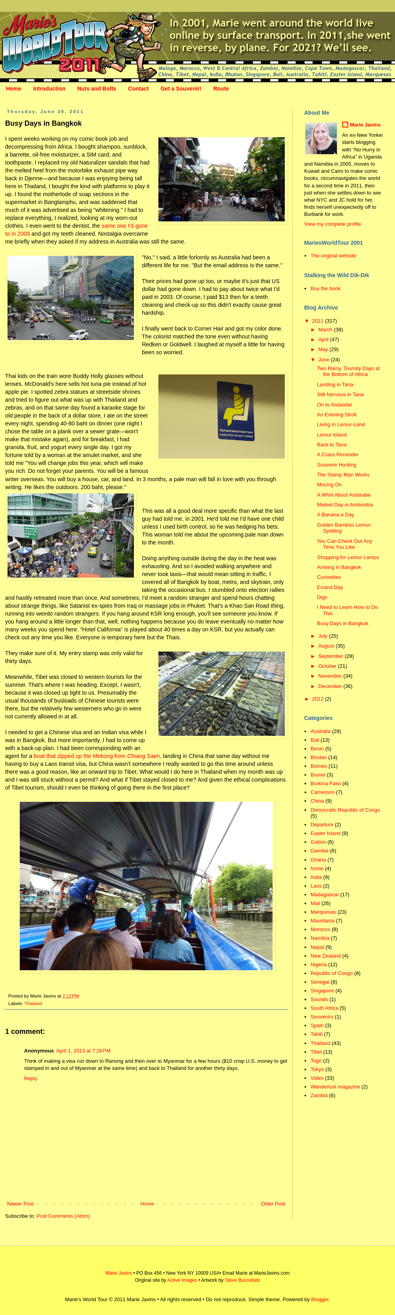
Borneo (318, 766)
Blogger (320, 1299)
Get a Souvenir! (180, 88)
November (331, 676)
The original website (333, 256)
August (327, 646)
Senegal (319, 982)
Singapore (322, 991)
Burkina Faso (325, 783)
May (323, 349)
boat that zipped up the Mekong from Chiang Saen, (97, 756)
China (317, 801)
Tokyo (317, 1069)
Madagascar (324, 894)
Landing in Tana (335, 384)
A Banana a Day (335, 515)
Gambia (319, 851)
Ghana (318, 860)
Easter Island (325, 833)
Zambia (318, 1095)
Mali (315, 903)
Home (13, 88)
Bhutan (318, 757)
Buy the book (325, 288)
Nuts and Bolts (97, 88)
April (324, 339)
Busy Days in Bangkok (342, 623)
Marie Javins (365, 125)
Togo (316, 1061)
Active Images (182, 1280)
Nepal (317, 947)
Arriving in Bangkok (339, 567)
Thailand (33, 1003)
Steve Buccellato (242, 1280)
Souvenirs (321, 1017)
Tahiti (316, 1034)
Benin (317, 749)
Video (317, 1078)
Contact (138, 88)
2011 (318, 321)
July (323, 636)
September (331, 656)
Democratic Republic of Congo (345, 810)
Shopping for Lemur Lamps (348, 557)
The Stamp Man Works (343, 475)
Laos (316, 886)
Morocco (320, 929)
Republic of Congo (331, 973)
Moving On (329, 484)
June (324, 360)
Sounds (319, 999)
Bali (314, 740)
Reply (30, 1078)
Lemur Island (331, 435)
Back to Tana (331, 445)
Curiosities (329, 577)
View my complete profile (332, 224)
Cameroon (322, 792)
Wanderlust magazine (335, 1087)
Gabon (318, 842)
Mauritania (322, 921)
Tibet (316, 1052)
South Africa (324, 1008)
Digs (322, 597)
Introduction (49, 88)
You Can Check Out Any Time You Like (344, 544)
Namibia (319, 938)
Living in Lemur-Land (341, 424)
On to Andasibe (334, 405)
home (317, 868)
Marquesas (323, 912)
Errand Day (330, 587)
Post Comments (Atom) (63, 1216)
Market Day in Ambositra (345, 505)
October (328, 666)
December (331, 686)
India (316, 877)
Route (221, 88)
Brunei (317, 775)
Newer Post (20, 1204)
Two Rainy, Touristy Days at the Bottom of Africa (348, 371)
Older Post (273, 1204)
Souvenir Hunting (336, 465)
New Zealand (325, 956)
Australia (320, 731)
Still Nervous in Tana (340, 394)
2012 (318, 699)
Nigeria (318, 964)
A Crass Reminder (337, 454)
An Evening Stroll (336, 415)
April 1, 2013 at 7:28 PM (83, 1051)
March (326, 330)
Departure (321, 825)
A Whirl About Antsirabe (344, 495)
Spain (317, 1025)
